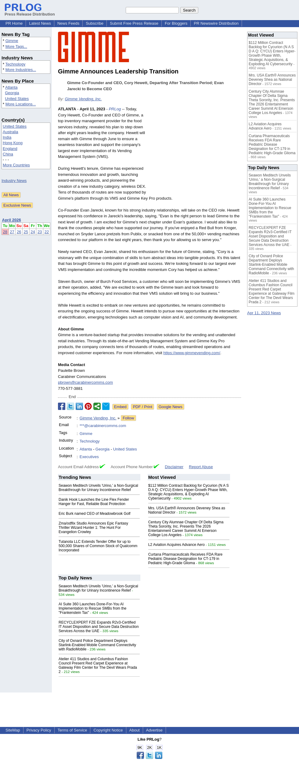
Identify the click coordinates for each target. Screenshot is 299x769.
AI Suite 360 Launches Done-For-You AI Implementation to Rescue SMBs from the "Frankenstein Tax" (92, 608)
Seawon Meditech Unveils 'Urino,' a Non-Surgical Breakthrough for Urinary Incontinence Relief (98, 487)
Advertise (154, 730)
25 (26, 232)
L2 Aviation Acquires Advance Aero (176, 545)
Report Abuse (201, 467)
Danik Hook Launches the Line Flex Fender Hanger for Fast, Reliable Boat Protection (94, 501)
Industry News (14, 180)
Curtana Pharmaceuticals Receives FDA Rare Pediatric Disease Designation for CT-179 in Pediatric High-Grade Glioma (185, 558)
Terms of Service (72, 730)
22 (47, 232)
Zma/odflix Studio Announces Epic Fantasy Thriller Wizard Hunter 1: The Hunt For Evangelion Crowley (93, 527)
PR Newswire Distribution (216, 23)
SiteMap (12, 730)
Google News (170, 406)
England (10, 148)
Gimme (11, 40)
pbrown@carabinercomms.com (85, 382)
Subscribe (94, 23)
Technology (15, 64)
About (134, 730)
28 (5, 232)
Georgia (12, 93)
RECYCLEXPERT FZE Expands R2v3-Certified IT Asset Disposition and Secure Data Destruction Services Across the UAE (99, 626)
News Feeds (68, 23)
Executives (89, 456)
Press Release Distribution (30, 11)
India (7, 137)
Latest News (40, 23)
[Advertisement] (195, 151)
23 (40, 232)
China (8, 154)
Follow (128, 418)
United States (17, 98)
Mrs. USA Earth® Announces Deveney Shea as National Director (272, 79)
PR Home (14, 23)
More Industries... (20, 69)
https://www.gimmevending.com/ (191, 353)
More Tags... (16, 46)
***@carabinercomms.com (103, 425)
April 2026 (11, 220)
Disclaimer (174, 467)
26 (19, 232)
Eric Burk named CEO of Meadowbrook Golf (94, 513)
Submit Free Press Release (134, 23)
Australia (10, 132)
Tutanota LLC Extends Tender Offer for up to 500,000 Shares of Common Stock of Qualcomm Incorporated (98, 545)
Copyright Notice (108, 730)
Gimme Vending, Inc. (83, 99)
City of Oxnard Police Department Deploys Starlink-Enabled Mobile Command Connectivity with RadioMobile (97, 645)
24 (33, 232)
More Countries (16, 165)
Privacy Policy (39, 730)
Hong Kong (13, 143)
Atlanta (11, 87)
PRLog (115, 109)
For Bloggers (176, 23)
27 (12, 232)
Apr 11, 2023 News (264, 313)
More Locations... (20, 104)
